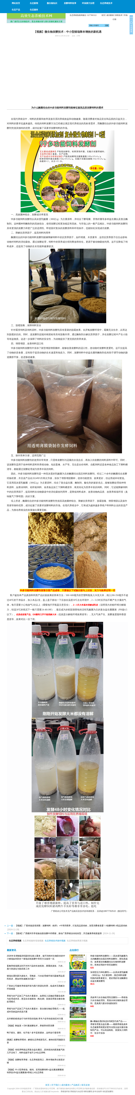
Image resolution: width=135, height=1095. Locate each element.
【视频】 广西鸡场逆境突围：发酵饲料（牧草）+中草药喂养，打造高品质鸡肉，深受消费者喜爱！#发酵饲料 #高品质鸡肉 (71, 926)
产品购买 (75, 1085)
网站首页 (16, 3)
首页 (103, 15)
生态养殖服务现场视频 (33, 941)
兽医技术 (118, 15)
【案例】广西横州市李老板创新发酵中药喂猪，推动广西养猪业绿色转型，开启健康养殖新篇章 (58, 933)
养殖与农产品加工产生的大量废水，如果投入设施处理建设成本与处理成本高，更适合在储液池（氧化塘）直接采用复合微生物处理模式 (36, 999)
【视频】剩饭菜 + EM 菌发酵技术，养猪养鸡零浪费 (30, 1026)
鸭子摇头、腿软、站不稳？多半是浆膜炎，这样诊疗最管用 (34, 1033)
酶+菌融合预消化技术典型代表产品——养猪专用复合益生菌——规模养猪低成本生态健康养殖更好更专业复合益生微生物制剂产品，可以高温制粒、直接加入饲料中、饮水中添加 (109, 1027)
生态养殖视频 (15, 941)
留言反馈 (85, 1085)
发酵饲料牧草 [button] (70, 3)
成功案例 (110, 15)
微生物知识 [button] (52, 3)
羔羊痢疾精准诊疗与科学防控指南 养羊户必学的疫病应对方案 (35, 1019)
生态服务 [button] (34, 10)
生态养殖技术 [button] (106, 3)
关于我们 (55, 1085)
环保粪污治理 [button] (88, 3)
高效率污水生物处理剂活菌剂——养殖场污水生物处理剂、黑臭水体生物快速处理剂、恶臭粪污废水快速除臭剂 (109, 1000)
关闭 (131, 17)
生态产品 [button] (16, 10)
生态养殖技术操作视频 (55, 941)
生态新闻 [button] (34, 3)
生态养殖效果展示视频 (77, 941)
